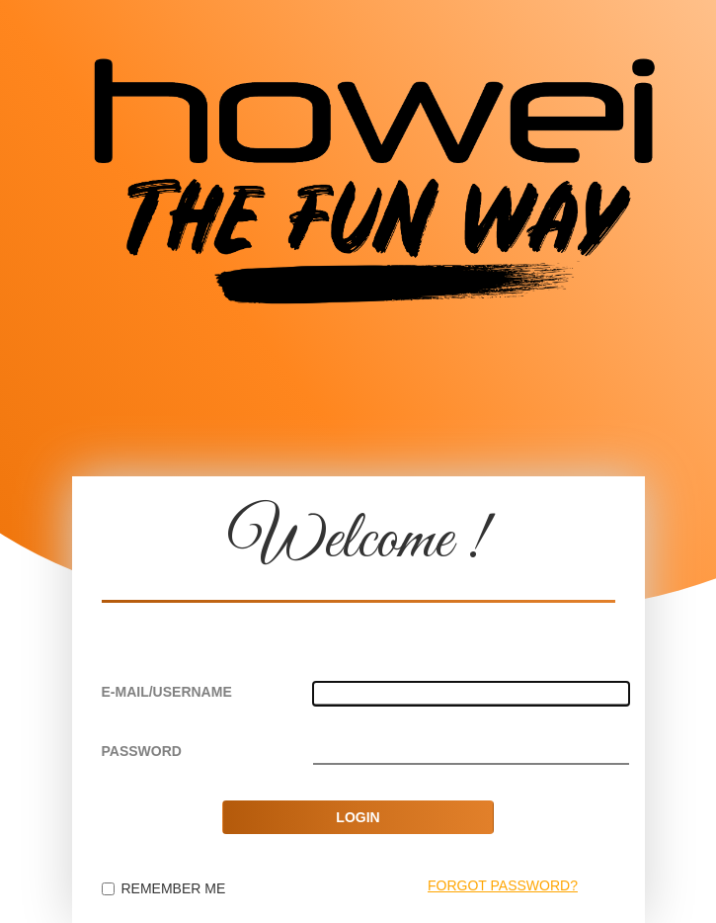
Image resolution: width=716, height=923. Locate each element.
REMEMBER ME (164, 888)
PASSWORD (142, 751)
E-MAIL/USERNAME (167, 692)
